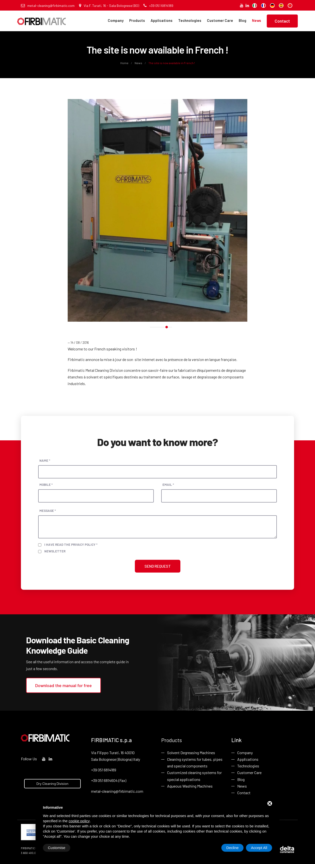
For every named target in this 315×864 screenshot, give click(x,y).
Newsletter (54, 551)
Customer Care (220, 20)
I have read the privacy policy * (70, 545)
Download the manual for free (63, 685)
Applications (162, 20)
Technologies (189, 20)
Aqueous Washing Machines (190, 786)
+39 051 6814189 (158, 5)
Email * (168, 485)
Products (137, 20)
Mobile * (46, 485)
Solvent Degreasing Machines (191, 752)
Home (124, 63)
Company (116, 20)
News (256, 20)
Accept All (259, 848)
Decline (232, 848)
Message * (47, 511)
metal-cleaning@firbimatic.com (48, 5)
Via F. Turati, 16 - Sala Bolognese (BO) (109, 5)
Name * (44, 460)
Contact (282, 20)
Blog (242, 20)
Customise (56, 848)
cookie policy (79, 821)
